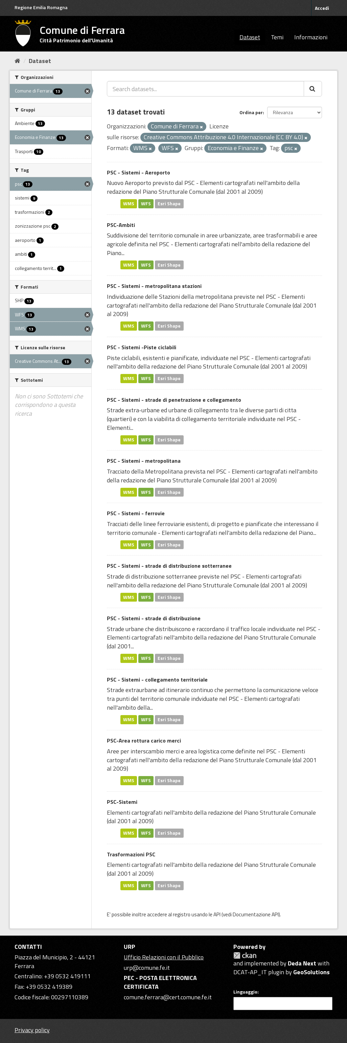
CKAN (244, 955)
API (217, 914)
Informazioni (310, 37)
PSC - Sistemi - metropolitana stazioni (154, 286)
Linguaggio (245, 991)
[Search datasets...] (205, 89)
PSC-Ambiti (121, 225)
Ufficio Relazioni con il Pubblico (164, 957)
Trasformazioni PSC (131, 854)
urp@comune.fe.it (147, 967)
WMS (128, 203)
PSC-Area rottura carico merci (144, 740)
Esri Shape (169, 203)
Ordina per (251, 112)
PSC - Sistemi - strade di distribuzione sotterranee (169, 566)
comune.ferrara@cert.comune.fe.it (168, 997)
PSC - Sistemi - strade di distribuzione (154, 618)
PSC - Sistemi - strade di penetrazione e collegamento (174, 400)
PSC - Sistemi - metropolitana (144, 461)
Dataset (249, 37)
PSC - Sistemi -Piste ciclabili (141, 347)
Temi (277, 37)
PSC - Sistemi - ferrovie (136, 513)
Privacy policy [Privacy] (32, 1030)
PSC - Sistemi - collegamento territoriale (157, 679)
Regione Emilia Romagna (41, 7)
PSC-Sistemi (122, 802)
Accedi (322, 8)
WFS (146, 203)
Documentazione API (256, 914)
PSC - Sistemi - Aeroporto (138, 172)
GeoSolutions (311, 972)
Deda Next (302, 963)
